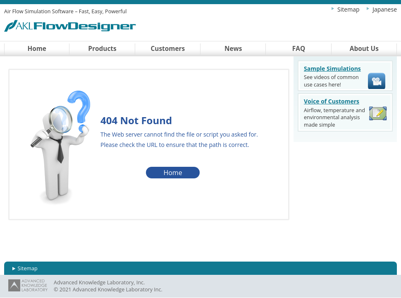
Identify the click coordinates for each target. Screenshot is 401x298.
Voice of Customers (331, 101)
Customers (168, 48)
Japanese (384, 9)
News (233, 48)
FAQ (298, 48)
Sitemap (348, 9)
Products (102, 48)
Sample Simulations (332, 68)
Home (36, 48)
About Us (364, 48)
